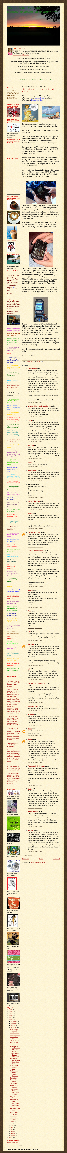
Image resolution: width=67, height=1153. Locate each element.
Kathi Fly (31, 445)
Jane (29, 611)
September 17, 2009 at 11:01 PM (35, 509)
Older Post (56, 859)
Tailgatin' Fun (13, 1083)
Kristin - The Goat (34, 501)
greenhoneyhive (33, 811)
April (12, 1129)
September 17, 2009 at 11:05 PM (35, 528)
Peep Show (13, 1078)
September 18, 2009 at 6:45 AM (35, 628)
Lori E (30, 420)
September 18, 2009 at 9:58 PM (35, 735)
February (13, 1133)
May (12, 1127)
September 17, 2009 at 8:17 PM (35, 466)
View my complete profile (21, 55)
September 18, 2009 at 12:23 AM (35, 586)
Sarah (30, 739)
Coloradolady (32, 368)
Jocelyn (30, 513)
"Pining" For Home (15, 1035)
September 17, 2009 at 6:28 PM (35, 441)
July (12, 1123)
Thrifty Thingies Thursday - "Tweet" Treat (14, 1055)
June (12, 1125)
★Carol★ (31, 714)
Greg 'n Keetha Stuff (12, 1142)
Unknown (31, 644)
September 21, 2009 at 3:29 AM (35, 826)
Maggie (30, 590)
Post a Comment (28, 855)
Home (41, 859)
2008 (10, 1137)
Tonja (29, 789)
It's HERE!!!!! (13, 1116)
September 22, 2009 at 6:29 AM (35, 851)
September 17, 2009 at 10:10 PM (35, 480)
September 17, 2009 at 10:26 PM (35, 497)
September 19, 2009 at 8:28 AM (35, 762)
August (13, 1121)
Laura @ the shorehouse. (36, 551)
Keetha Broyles (21, 48)
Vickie (30, 729)
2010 (10, 1017)
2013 (10, 1011)
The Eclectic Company (24, 8)
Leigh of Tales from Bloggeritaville (39, 406)
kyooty (30, 462)
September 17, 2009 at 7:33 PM (35, 458)
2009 (10, 1019)
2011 (10, 1015)
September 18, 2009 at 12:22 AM (35, 547)
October (13, 1025)
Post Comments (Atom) (38, 862)
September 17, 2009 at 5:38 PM (35, 402)
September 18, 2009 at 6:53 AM (35, 640)
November (13, 1023)
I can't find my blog (34, 532)
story (14, 287)
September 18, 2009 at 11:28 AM (35, 679)
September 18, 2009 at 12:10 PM (35, 702)
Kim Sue (30, 830)
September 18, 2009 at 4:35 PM (35, 710)
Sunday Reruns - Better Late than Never (15, 1067)
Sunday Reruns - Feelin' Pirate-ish (14, 1105)
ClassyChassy (32, 470)
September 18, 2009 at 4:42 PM (35, 725)
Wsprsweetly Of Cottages (36, 766)
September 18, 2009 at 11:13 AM (35, 665)
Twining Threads (14, 1040)
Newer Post (25, 859)
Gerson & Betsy (33, 706)
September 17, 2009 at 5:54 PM (35, 416)
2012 (10, 1013)
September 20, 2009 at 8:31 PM (35, 808)
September (14, 1027)
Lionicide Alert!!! (14, 1033)
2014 (10, 1009)
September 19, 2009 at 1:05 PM (35, 785)
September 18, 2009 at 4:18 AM (35, 607)
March (12, 1131)
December (13, 1021)
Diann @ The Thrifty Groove (37, 683)
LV (28, 669)
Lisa (29, 631)
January (13, 1135)
